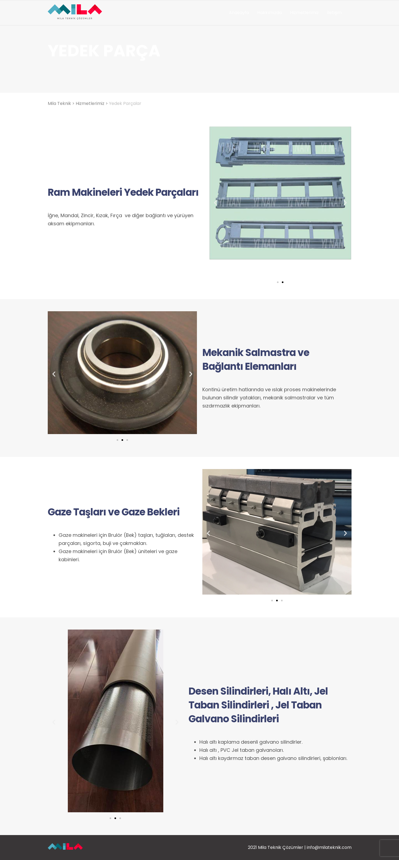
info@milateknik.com (329, 847)
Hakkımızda (269, 12)
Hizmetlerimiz (304, 12)
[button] (278, 282)
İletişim (334, 12)
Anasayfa (239, 12)
